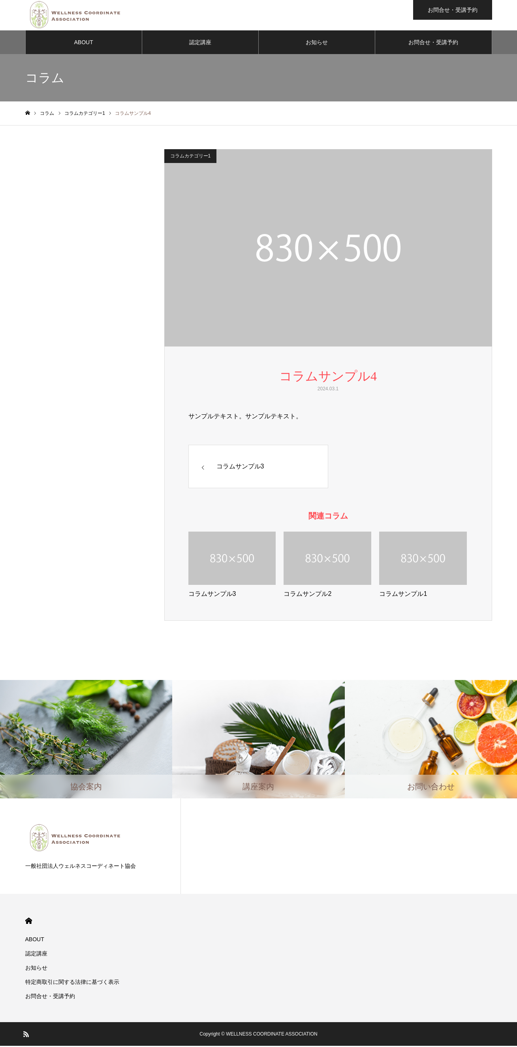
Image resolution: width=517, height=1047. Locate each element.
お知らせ (317, 43)
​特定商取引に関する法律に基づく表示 (72, 983)
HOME (28, 922)
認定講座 (200, 43)
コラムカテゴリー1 (190, 157)
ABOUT (83, 43)
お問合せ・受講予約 (433, 43)
